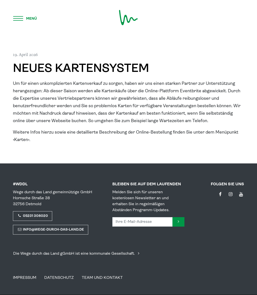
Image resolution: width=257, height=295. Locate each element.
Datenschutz (59, 278)
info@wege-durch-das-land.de (50, 230)
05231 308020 (32, 216)
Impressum (24, 278)
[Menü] (25, 17)
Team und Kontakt (102, 278)
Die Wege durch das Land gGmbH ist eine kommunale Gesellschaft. (77, 254)
